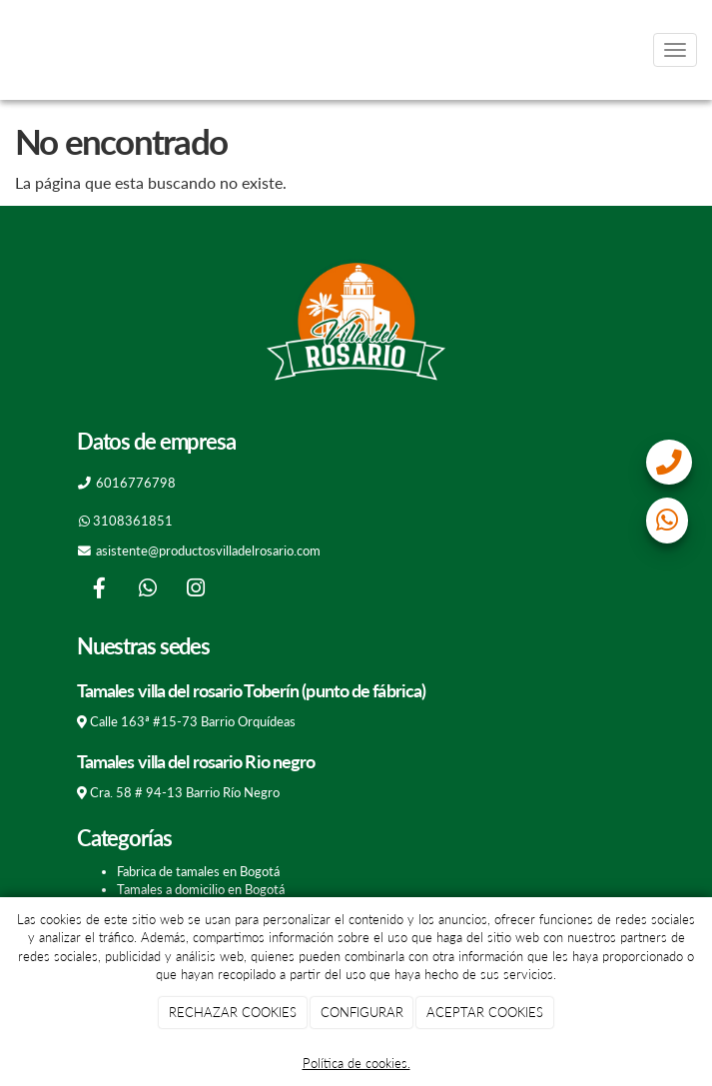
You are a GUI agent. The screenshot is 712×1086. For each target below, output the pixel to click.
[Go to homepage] (10, 50)
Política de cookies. (356, 1063)
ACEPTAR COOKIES (484, 1012)
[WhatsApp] (148, 589)
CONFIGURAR (362, 1012)
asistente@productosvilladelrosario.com (208, 550)
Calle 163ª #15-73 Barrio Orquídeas (193, 721)
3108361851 (133, 521)
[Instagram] (196, 589)
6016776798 (136, 483)
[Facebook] (99, 589)
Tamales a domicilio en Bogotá (201, 889)
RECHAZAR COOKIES (233, 1012)
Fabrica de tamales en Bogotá (198, 871)
